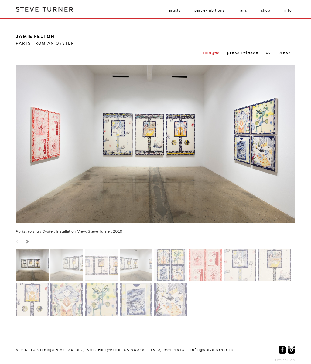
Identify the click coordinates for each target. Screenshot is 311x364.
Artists (174, 10)
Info (288, 10)
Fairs (243, 10)
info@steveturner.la (211, 350)
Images (211, 52)
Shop (265, 10)
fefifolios (285, 360)
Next (28, 241)
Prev (18, 241)
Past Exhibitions (209, 10)
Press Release (243, 52)
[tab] (211, 53)
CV (268, 52)
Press (284, 52)
